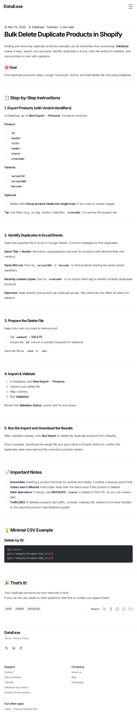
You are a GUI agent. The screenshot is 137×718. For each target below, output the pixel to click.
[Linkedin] (13, 648)
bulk (8, 608)
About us (76, 672)
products (34, 608)
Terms (7, 638)
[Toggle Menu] (130, 6)
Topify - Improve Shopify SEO (20, 708)
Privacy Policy (21, 638)
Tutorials (52, 27)
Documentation (12, 677)
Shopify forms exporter (17, 692)
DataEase (12, 632)
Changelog (77, 682)
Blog (73, 677)
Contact (8, 672)
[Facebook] (20, 648)
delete (20, 608)
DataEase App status (16, 687)
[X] (6, 648)
